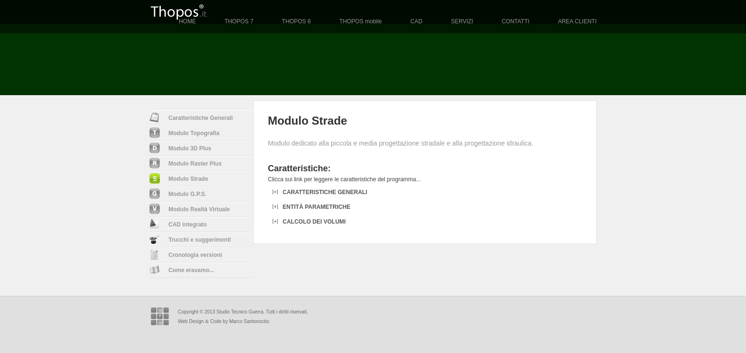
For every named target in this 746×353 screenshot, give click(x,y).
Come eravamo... (181, 270)
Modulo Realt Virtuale (189, 209)
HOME (187, 21)
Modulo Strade (178, 178)
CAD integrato (178, 223)
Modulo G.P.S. (177, 193)
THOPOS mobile (360, 21)
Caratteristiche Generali (191, 117)
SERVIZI (462, 21)
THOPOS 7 (239, 21)
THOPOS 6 (296, 21)
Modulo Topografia (184, 132)
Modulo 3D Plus (180, 148)
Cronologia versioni (185, 254)
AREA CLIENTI (577, 21)
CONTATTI (515, 21)
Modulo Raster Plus (185, 163)
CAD (416, 21)
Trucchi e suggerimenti (190, 239)
